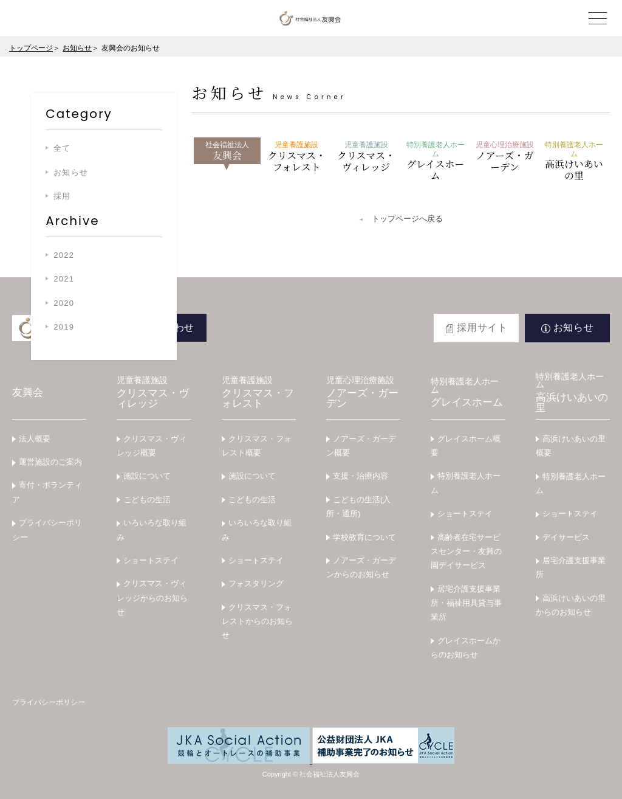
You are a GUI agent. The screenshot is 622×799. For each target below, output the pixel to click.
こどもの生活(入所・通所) (358, 506)
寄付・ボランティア (47, 491)
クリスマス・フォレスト (296, 157)
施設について (147, 475)
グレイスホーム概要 (466, 445)
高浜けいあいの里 (574, 161)
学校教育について (364, 537)
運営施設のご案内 (50, 461)
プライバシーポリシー (47, 529)
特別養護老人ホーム (466, 482)
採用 (62, 196)
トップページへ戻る (407, 218)
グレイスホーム (435, 161)
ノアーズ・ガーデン (504, 157)
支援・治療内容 (360, 475)
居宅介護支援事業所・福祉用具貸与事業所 (466, 603)
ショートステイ (151, 560)
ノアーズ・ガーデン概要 (361, 445)
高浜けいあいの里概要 (571, 445)
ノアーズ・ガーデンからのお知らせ (361, 567)
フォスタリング (256, 583)
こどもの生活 (147, 499)
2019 (63, 326)
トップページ (31, 48)
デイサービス (566, 537)
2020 (63, 303)
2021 (63, 278)
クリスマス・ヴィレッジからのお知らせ (152, 598)
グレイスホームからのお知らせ (466, 647)
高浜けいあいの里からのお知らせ (571, 605)
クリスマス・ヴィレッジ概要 (151, 445)
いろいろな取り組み (151, 529)
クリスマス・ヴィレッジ (366, 157)
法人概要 (34, 438)
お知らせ (77, 48)
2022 (63, 255)
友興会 (227, 151)
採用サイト (482, 327)
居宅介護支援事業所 (571, 567)
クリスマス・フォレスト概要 (257, 445)
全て (62, 148)
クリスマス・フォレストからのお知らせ (257, 621)
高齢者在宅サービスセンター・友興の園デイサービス (466, 551)
